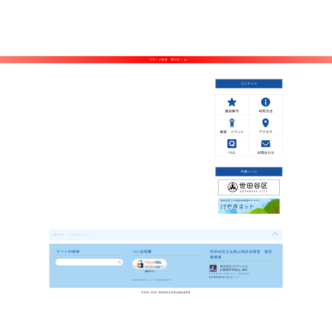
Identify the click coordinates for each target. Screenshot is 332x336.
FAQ (222, 68)
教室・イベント (165, 68)
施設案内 (105, 68)
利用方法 (133, 68)
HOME (80, 68)
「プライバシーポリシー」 (121, 115)
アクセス (198, 68)
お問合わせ (248, 68)
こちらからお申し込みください (118, 127)
